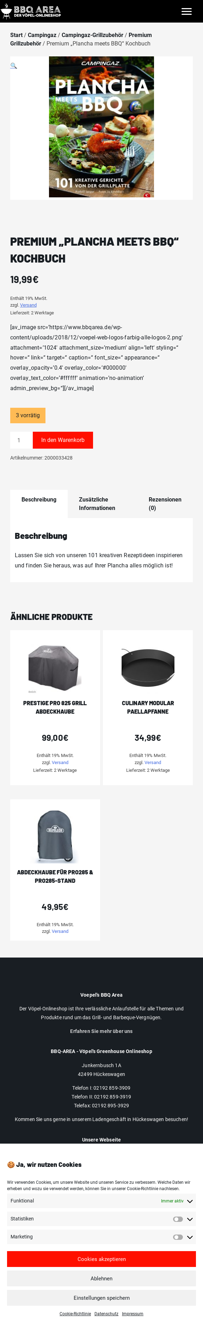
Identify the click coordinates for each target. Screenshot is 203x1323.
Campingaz (42, 35)
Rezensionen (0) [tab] (165, 503)
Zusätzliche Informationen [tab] (97, 503)
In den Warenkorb (63, 440)
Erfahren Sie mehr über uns (101, 1031)
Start (16, 35)
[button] (101, 132)
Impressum (132, 1319)
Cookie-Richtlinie (75, 1319)
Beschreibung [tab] (38, 499)
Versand (28, 305)
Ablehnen (101, 1283)
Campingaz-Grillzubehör (92, 35)
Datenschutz (106, 1319)
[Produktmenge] (21, 440)
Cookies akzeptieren (102, 1264)
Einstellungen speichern (102, 1303)
